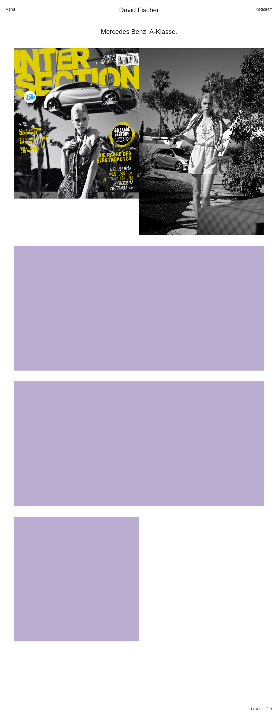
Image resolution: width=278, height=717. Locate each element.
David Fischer (139, 10)
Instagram (264, 9)
